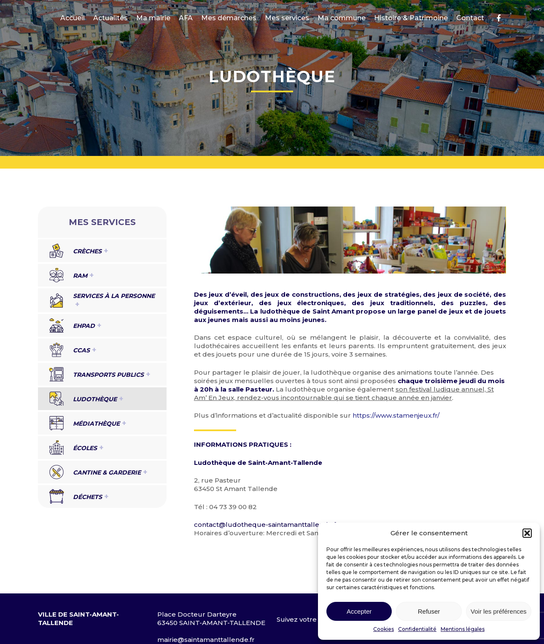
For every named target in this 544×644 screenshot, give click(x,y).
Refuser (429, 611)
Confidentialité (417, 629)
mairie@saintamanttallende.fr (206, 640)
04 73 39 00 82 (233, 507)
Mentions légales (463, 629)
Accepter (359, 611)
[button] (527, 533)
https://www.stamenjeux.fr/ (396, 415)
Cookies (383, 629)
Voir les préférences (499, 611)
